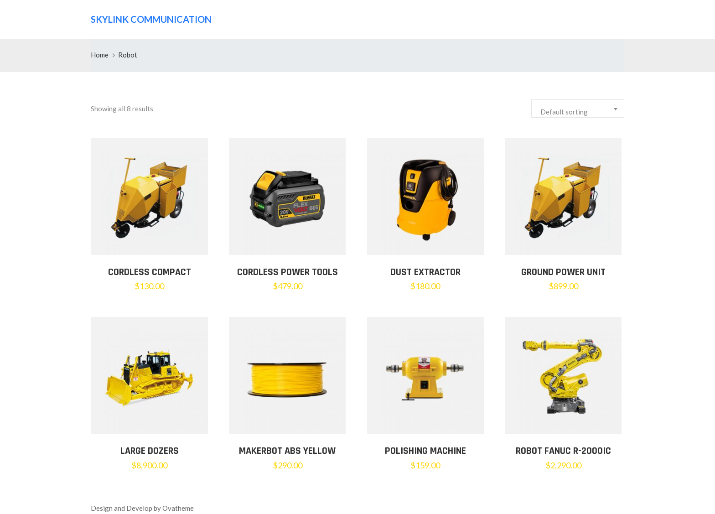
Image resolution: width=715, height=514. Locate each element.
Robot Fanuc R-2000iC (563, 451)
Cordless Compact (149, 272)
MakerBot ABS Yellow (287, 451)
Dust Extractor (425, 272)
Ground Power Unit (563, 272)
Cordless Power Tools (287, 272)
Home (100, 55)
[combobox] (577, 108)
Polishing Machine (425, 451)
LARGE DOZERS (149, 451)
